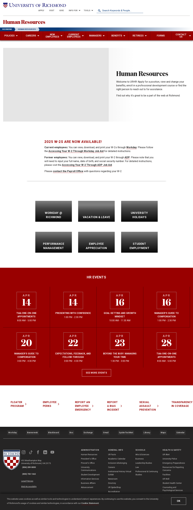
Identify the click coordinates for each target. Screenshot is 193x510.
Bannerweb (32, 428)
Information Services (90, 472)
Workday (131, 144)
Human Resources (33, 17)
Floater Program (21, 401)
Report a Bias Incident (117, 403)
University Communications (88, 462)
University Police (170, 452)
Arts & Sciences (142, 448)
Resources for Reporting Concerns (173, 462)
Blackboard (53, 428)
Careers (111, 460)
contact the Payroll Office (68, 168)
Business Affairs (88, 476)
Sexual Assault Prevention (152, 403)
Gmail (106, 428)
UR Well (166, 472)
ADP (127, 154)
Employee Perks (54, 401)
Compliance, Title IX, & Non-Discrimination (174, 489)
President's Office (88, 452)
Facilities (166, 468)
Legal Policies (31, 471)
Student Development (90, 468)
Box (71, 428)
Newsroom (113, 472)
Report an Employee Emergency (87, 403)
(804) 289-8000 (31, 461)
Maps (163, 428)
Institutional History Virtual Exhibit (119, 466)
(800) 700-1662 (31, 465)
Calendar (180, 428)
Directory (112, 476)
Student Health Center (172, 476)
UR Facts (112, 448)
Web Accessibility (32, 474)
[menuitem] (88, 5)
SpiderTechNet (126, 428)
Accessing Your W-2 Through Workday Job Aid (76, 148)
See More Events (96, 370)
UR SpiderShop (114, 481)
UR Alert (166, 448)
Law (137, 460)
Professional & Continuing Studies (146, 466)
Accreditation (114, 485)
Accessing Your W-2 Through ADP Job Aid (87, 161)
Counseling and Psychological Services (173, 482)
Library (146, 428)
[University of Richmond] (26, 5)
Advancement (87, 481)
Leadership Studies (143, 456)
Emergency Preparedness (174, 456)
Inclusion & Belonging (117, 456)
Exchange (88, 428)
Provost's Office (88, 456)
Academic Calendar (116, 452)
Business (139, 452)
